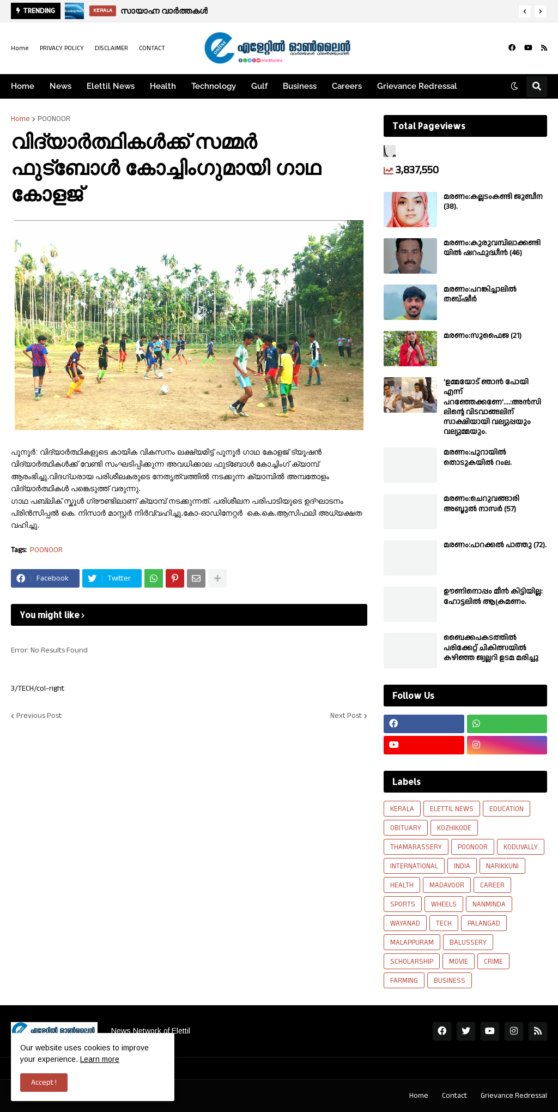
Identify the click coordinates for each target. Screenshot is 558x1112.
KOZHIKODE (454, 828)
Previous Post (39, 715)
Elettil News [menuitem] (111, 86)
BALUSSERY (468, 942)
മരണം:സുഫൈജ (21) (482, 336)
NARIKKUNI (502, 866)
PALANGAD (484, 923)
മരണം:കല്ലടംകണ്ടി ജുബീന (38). (493, 201)
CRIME (493, 961)
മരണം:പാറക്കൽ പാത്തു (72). (495, 545)
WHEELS (444, 904)
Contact (454, 1095)
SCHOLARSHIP (411, 961)
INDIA (462, 866)
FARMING (404, 981)
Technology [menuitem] (213, 86)
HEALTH (402, 885)
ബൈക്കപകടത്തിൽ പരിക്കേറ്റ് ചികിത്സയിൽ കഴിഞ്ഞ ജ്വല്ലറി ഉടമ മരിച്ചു (491, 648)
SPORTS (402, 904)
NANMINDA (489, 904)
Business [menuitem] (300, 86)
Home (20, 48)
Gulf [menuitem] (259, 86)
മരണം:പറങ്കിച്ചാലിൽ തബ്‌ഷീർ (480, 294)
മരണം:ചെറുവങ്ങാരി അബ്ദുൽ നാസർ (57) (481, 503)
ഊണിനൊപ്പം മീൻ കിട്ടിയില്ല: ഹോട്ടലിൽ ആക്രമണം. (493, 596)
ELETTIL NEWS (452, 809)
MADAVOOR (446, 885)
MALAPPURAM (412, 942)
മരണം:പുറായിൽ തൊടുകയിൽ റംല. (478, 457)
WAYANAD (405, 923)
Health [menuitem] (163, 86)
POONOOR (54, 119)
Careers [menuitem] (347, 86)
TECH (444, 923)
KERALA (402, 809)
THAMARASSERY (416, 847)
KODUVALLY (521, 847)
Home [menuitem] (22, 86)
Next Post (346, 715)
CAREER (492, 885)
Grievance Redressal (514, 1095)
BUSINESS (449, 981)
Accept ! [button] (44, 1082)
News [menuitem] (60, 86)
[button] (524, 11)
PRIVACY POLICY (62, 48)
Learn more (99, 1059)
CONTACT (152, 48)
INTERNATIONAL (414, 866)
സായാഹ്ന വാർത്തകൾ (164, 10)
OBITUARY (405, 828)
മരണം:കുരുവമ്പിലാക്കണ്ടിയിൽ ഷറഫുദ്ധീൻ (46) (492, 248)
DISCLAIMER (111, 48)
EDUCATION (506, 809)
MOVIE (458, 961)
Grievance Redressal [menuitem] (417, 86)
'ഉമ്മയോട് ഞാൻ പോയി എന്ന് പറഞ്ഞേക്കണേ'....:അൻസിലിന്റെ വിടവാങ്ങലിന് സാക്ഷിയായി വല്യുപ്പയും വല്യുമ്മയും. (492, 407)
